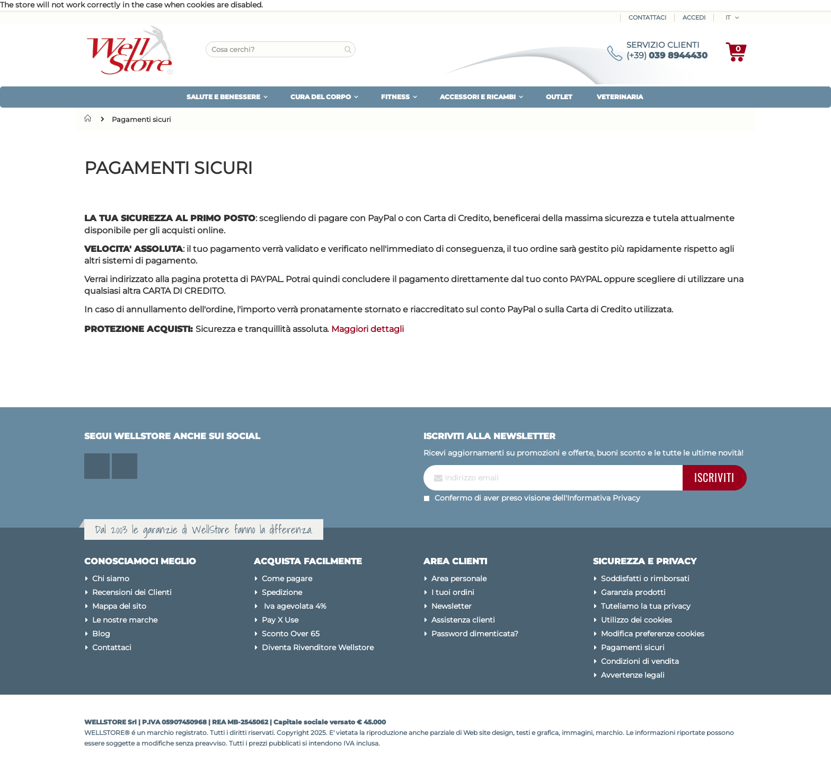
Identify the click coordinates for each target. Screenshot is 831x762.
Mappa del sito (119, 606)
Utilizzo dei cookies (636, 620)
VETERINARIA (620, 97)
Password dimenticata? (474, 633)
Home (90, 118)
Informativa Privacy (603, 498)
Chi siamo (110, 578)
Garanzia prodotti (633, 592)
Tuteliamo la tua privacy (646, 606)
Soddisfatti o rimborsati (645, 578)
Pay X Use (280, 620)
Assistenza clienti (463, 620)
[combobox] (281, 49)
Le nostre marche (124, 620)
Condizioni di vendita (640, 661)
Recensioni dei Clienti (132, 592)
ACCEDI (694, 17)
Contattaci (647, 17)
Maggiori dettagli (367, 329)
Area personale (459, 578)
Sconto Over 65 (291, 633)
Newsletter (451, 606)
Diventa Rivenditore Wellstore (318, 647)
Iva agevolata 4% (294, 606)
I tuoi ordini (452, 592)
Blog (101, 633)
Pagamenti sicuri (633, 647)
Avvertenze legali (633, 675)
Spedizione (282, 592)
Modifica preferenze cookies (652, 633)
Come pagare (287, 578)
